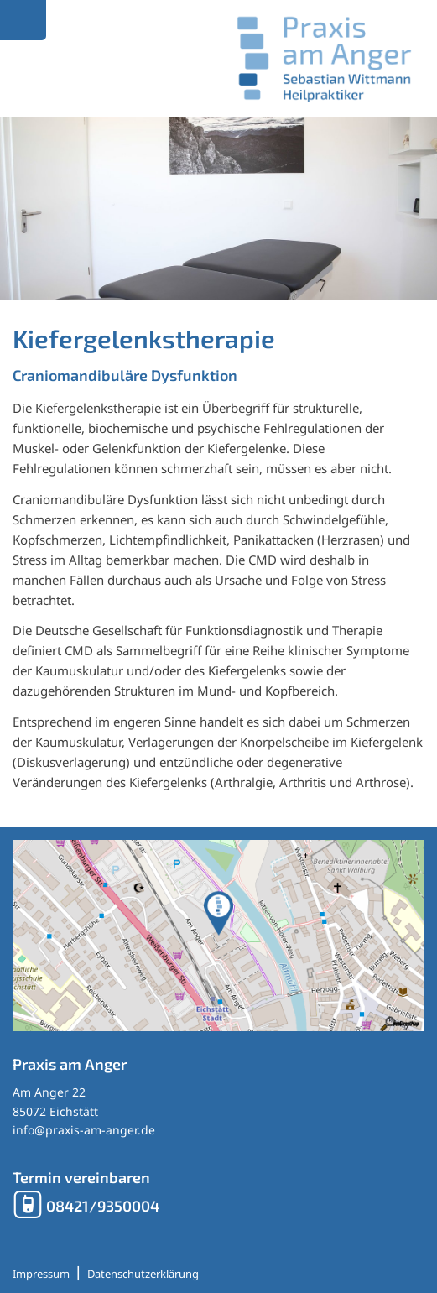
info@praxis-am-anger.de (84, 1130)
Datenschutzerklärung (143, 1273)
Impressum (41, 1273)
